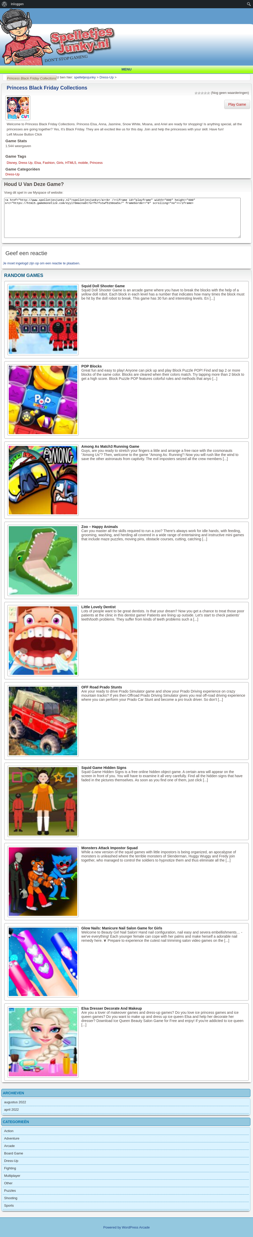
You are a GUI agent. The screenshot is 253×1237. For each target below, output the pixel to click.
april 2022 (11, 1109)
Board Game (13, 1153)
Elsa (37, 163)
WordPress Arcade (136, 1227)
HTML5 (70, 163)
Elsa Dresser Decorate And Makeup (111, 1008)
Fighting (10, 1168)
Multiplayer (12, 1176)
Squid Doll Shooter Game (103, 286)
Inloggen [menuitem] (17, 4)
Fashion (49, 163)
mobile (83, 163)
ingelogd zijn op (27, 263)
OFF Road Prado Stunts (101, 687)
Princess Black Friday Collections (47, 88)
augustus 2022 (15, 1102)
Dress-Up (12, 174)
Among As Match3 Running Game (110, 446)
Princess (96, 163)
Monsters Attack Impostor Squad (109, 848)
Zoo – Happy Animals (99, 527)
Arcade (9, 1146)
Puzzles (10, 1191)
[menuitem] (4, 4)
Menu (126, 69)
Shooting (10, 1198)
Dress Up (25, 163)
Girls (59, 163)
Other (8, 1183)
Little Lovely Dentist (98, 607)
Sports (9, 1205)
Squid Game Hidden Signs (103, 768)
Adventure (11, 1138)
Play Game (237, 104)
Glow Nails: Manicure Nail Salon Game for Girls (121, 928)
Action (8, 1131)
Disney (12, 163)
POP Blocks (91, 366)
